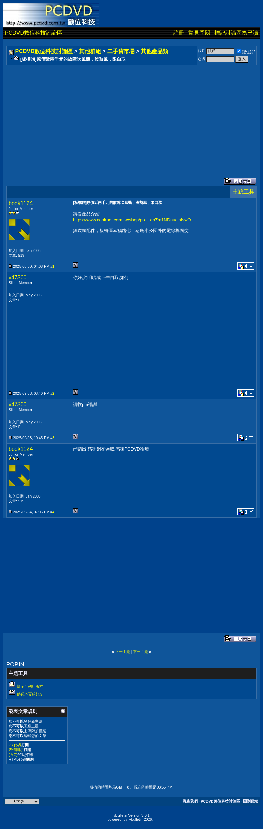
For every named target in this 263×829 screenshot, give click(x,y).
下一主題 (140, 652)
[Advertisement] (131, 114)
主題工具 (243, 192)
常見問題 (199, 33)
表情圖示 (16, 750)
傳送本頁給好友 (30, 694)
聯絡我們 (190, 801)
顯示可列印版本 (30, 686)
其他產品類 (154, 51)
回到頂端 (250, 801)
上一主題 (122, 652)
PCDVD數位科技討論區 (33, 33)
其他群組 (90, 51)
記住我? (246, 52)
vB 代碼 (15, 745)
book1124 (21, 203)
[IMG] (13, 754)
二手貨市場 (121, 51)
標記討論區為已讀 (236, 33)
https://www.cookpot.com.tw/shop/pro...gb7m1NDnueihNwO (132, 219)
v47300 (18, 277)
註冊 (178, 33)
